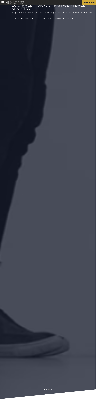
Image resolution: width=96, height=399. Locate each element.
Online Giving (89, 2)
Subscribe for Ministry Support (58, 18)
